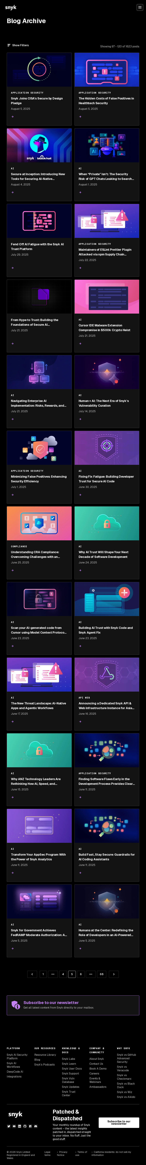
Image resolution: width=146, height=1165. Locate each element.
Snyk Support (70, 1073)
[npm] (30, 1126)
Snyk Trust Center (68, 1093)
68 (100, 973)
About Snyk (96, 1059)
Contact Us (96, 1064)
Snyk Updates (70, 1087)
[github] (25, 1126)
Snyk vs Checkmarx (124, 1077)
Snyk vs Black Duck (126, 1085)
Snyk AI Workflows (13, 1065)
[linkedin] (20, 1126)
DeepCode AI (15, 1071)
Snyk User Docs (72, 1068)
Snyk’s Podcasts (44, 1064)
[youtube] (14, 1126)
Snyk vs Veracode (123, 1068)
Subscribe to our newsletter (118, 1123)
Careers (94, 1073)
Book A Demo (98, 1068)
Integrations (14, 1076)
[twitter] (9, 1126)
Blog (37, 1059)
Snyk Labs (68, 1059)
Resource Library (45, 1055)
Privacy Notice (62, 1154)
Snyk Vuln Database (68, 1080)
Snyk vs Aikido (126, 1097)
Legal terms (47, 1154)
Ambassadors (97, 1087)
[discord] (36, 1126)
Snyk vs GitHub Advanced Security (126, 1058)
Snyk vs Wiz (124, 1092)
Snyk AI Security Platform (17, 1056)
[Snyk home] (11, 7)
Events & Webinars (95, 1080)
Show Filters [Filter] (20, 45)
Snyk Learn (69, 1064)
